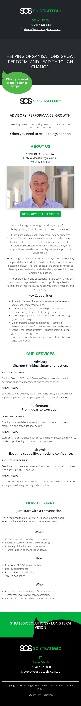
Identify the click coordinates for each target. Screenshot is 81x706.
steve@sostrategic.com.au (42, 29)
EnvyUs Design (45, 694)
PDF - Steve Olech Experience (40, 214)
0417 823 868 (42, 24)
